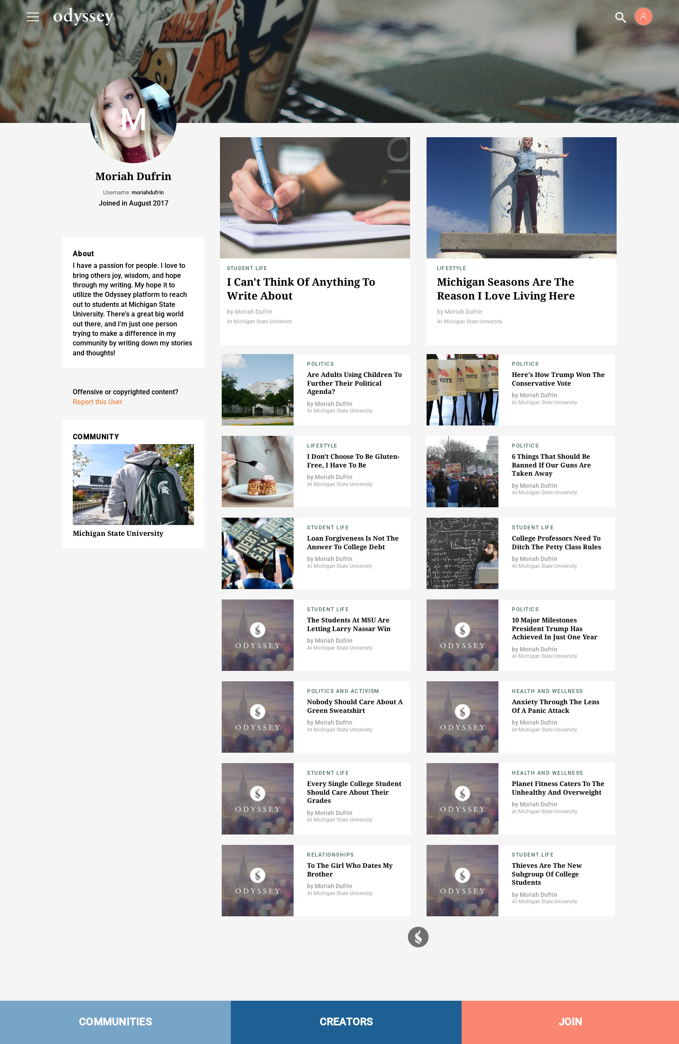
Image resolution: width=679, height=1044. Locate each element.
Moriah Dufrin (253, 311)
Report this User (98, 402)
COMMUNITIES (115, 1022)
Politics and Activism (343, 691)
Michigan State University (118, 533)
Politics (320, 364)
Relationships (330, 855)
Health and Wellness (547, 691)
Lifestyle (451, 268)
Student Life (247, 268)
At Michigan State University (259, 322)
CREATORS (346, 1022)
